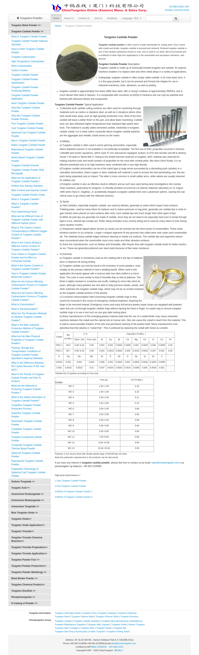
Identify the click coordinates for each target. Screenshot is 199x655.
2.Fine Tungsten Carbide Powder (70, 486)
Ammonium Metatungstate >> (27, 500)
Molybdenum (136, 621)
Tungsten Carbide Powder (24, 74)
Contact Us (84, 18)
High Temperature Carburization (27, 61)
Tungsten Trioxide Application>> (29, 553)
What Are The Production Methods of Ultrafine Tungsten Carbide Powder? (29, 317)
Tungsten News (62, 616)
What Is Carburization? (23, 304)
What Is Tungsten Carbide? (25, 199)
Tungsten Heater (104, 628)
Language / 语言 (131, 18)
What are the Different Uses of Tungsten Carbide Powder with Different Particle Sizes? (27, 220)
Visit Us (98, 18)
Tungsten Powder (30, 18)
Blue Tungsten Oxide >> (24, 512)
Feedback (112, 18)
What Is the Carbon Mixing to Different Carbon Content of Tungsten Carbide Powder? (26, 246)
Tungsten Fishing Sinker (118, 631)
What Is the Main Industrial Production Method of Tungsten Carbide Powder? (27, 328)
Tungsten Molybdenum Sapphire (70, 624)
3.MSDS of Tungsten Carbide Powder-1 (73, 491)
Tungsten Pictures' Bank (107, 616)
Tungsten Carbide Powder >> (27, 31)
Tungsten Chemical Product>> (28, 584)
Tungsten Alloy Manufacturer (115, 621)
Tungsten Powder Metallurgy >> (28, 572)
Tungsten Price (89, 613)
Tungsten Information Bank (68, 613)
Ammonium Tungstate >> (25, 506)
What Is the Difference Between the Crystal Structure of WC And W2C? (27, 366)
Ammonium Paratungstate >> (27, 494)
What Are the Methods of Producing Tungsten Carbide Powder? (26, 389)
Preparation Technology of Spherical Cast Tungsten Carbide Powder (28, 472)
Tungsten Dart (61, 628)
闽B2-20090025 (99, 647)
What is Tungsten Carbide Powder (29, 36)
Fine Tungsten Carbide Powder (27, 123)
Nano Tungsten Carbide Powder (28, 103)
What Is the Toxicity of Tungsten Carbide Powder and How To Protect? (27, 378)
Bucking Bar (81, 631)
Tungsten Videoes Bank (82, 616)
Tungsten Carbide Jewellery (86, 621)
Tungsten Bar (120, 628)
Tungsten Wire (87, 628)
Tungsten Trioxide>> (22, 531)
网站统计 (118, 650)
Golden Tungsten (97, 631)
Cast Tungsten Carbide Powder (27, 128)
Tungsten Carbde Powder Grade (28, 194)
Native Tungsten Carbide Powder (28, 145)
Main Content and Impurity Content (29, 190)
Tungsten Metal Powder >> (26, 25)
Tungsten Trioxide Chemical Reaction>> (26, 539)
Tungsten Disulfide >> (23, 590)
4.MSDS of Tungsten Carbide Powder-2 (73, 497)
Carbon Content (19, 70)
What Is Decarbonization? (24, 309)
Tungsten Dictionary (127, 613)
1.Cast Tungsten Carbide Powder (70, 480)
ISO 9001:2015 (116, 647)
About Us (68, 18)
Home (56, 18)
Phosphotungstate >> (23, 597)
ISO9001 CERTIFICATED (177, 10)
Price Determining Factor (24, 211)
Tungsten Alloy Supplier (98, 624)
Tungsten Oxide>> (21, 519)
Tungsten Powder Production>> (28, 566)
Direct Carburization (21, 66)
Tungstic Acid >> (20, 487)
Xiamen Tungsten (136, 624)
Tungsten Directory (129, 616)
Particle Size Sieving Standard (27, 186)
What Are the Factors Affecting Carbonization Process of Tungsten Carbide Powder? (29, 285)
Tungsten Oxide (118, 624)
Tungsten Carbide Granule (25, 165)
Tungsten (74, 628)
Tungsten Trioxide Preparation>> (29, 547)
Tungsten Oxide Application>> (28, 525)
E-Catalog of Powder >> (24, 603)
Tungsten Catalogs (107, 613)
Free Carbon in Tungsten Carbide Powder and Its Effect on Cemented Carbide (28, 257)
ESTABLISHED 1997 (179, 6)
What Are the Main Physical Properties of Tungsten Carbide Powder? (27, 340)
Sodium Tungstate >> (23, 481)
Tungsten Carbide (63, 621)
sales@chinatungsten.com (165, 462)
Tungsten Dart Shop (64, 631)
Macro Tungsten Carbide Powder (28, 140)
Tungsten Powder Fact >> (25, 559)
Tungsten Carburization (23, 57)
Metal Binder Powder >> (24, 578)
